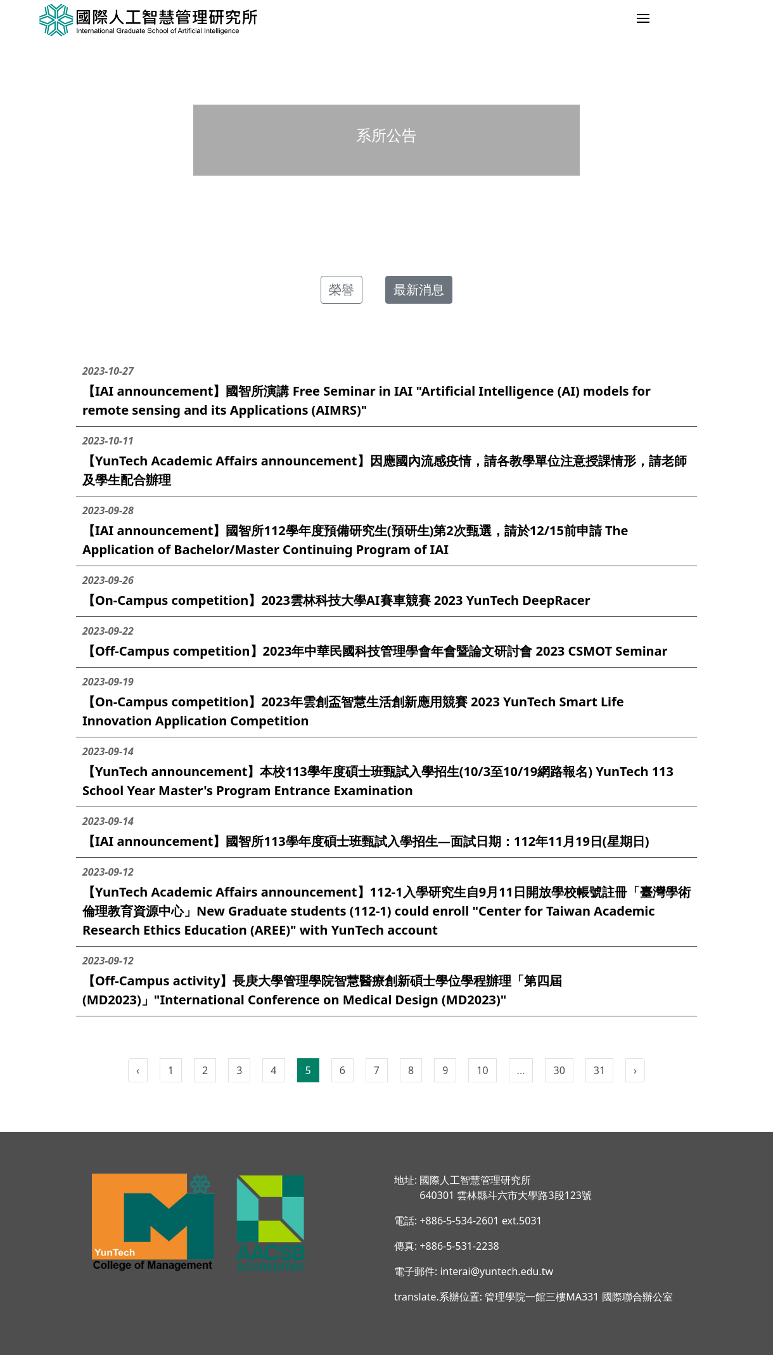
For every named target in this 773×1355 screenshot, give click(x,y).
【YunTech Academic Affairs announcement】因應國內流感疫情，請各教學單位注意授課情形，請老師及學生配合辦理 (386, 460)
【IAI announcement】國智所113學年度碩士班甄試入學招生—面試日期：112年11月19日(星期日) (386, 832)
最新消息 (418, 289)
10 (482, 1070)
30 (559, 1070)
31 (599, 1070)
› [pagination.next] (635, 1070)
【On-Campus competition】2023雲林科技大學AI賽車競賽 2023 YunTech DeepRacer (386, 591)
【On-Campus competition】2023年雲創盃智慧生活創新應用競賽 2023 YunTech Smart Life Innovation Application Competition (386, 701)
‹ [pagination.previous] (137, 1070)
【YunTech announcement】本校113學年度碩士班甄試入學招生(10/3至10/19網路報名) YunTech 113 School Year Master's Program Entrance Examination (386, 771)
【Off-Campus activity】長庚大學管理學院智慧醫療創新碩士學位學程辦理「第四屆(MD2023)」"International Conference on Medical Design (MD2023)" (386, 980)
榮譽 (341, 289)
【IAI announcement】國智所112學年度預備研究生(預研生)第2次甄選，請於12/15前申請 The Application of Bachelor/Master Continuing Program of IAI (386, 530)
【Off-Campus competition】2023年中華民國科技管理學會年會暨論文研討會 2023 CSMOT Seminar (386, 641)
